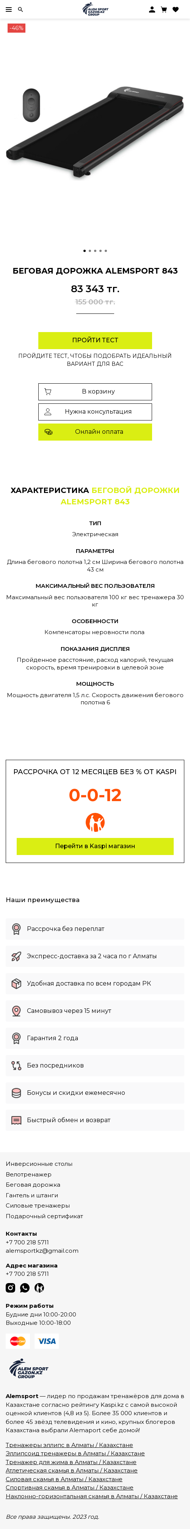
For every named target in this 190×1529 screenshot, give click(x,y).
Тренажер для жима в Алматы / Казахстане (71, 1462)
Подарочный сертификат (44, 1216)
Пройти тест (95, 340)
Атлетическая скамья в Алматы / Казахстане (72, 1470)
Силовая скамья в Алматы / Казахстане (64, 1479)
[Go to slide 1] (84, 251)
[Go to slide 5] (106, 251)
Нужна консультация (88, 411)
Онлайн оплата (84, 432)
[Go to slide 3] (95, 251)
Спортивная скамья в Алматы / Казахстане (69, 1487)
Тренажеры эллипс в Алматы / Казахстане (69, 1445)
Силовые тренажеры (38, 1205)
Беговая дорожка (33, 1184)
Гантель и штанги (32, 1195)
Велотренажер (29, 1174)
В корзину (79, 391)
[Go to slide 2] (90, 251)
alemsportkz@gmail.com (42, 1250)
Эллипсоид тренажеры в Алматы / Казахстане (75, 1453)
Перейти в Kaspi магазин (95, 846)
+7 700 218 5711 (27, 1242)
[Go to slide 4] (100, 251)
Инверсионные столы (39, 1163)
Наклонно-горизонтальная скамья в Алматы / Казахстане (92, 1496)
